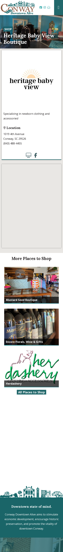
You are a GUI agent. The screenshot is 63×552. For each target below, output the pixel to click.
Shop (8, 29)
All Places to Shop (31, 392)
